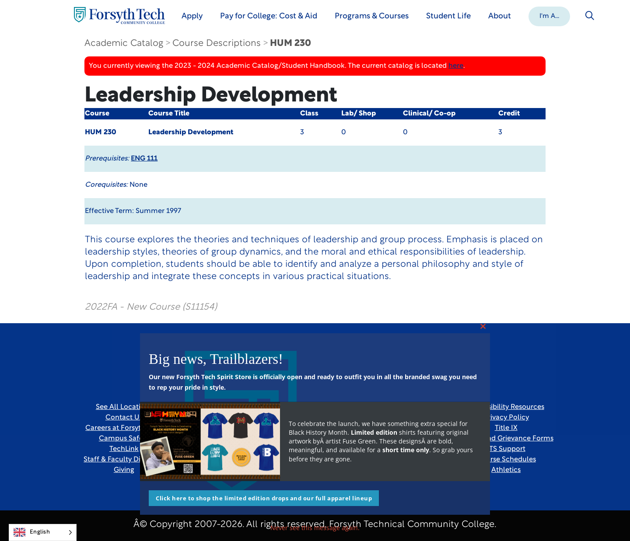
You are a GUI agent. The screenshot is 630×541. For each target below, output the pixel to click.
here (455, 66)
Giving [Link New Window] (124, 470)
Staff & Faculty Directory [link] (124, 459)
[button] (549, 15)
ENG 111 (144, 158)
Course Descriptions (216, 43)
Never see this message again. (315, 528)
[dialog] (604, 515)
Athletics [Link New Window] (506, 470)
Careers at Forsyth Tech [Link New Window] (123, 428)
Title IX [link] (506, 428)
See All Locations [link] (124, 407)
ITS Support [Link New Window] (506, 449)
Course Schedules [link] (506, 459)
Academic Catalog (123, 43)
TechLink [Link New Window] (124, 449)
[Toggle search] (590, 16)
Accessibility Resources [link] (506, 407)
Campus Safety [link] (124, 438)
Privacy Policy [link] (506, 417)
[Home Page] (119, 15)
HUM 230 (290, 43)
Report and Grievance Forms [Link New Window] (506, 438)
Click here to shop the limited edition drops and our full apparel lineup (264, 498)
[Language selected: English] (43, 532)
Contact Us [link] (124, 417)
